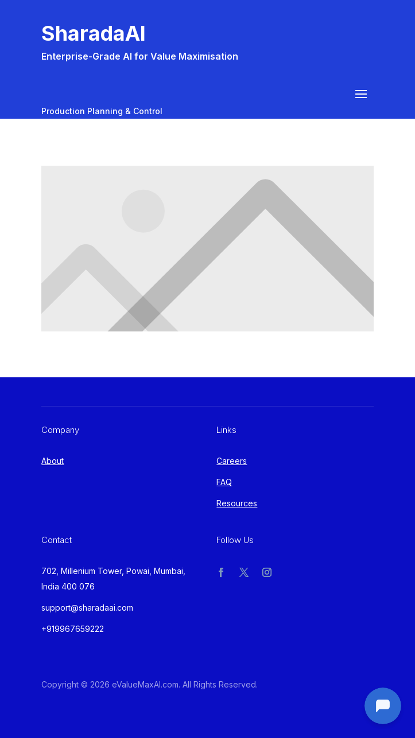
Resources (236, 503)
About (52, 461)
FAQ (224, 482)
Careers (231, 461)
